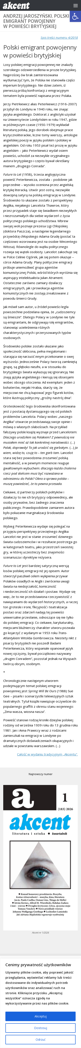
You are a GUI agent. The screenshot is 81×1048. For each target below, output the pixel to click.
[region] (40, 1003)
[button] (75, 16)
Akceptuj (41, 1016)
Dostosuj (40, 1028)
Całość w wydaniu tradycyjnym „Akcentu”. (47, 754)
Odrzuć (41, 1039)
